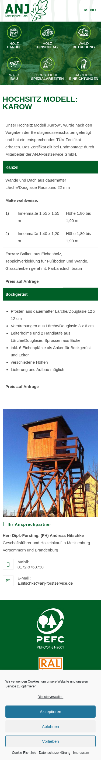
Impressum (81, 753)
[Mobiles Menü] (88, 10)
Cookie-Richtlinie (24, 753)
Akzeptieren (50, 711)
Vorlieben (50, 741)
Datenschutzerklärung (54, 753)
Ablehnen (50, 726)
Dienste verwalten (50, 697)
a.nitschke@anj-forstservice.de (45, 583)
